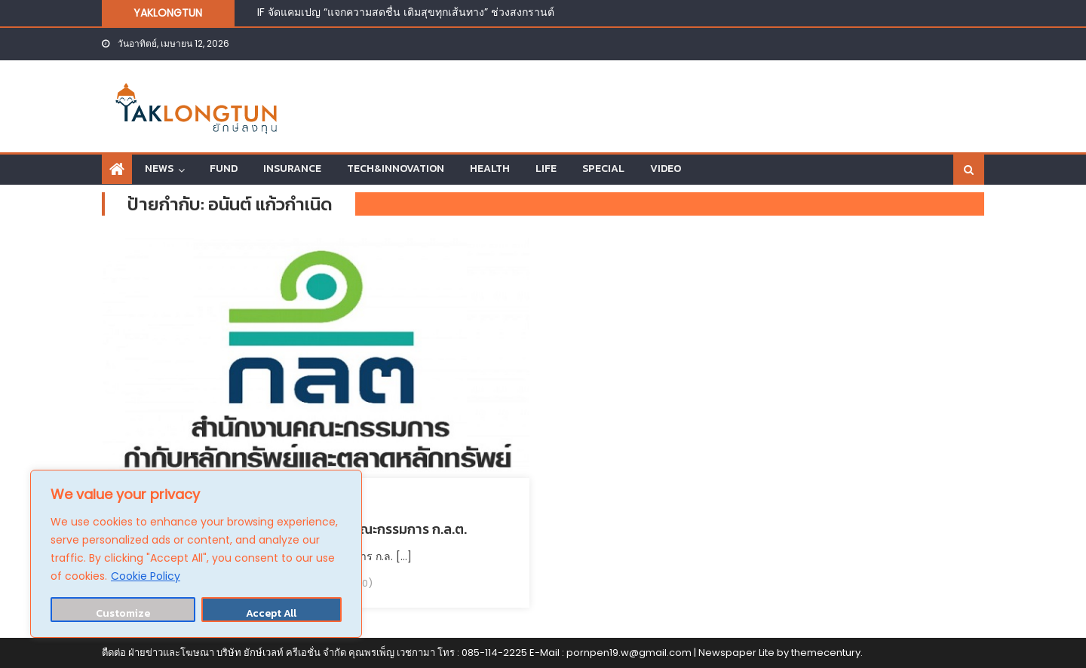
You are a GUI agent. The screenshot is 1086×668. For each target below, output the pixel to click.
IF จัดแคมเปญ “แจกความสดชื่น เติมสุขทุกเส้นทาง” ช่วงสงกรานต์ (405, 12)
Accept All (271, 613)
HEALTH (490, 168)
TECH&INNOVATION (395, 168)
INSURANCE (292, 168)
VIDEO (665, 168)
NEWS (159, 168)
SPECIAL (603, 168)
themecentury (826, 652)
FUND (224, 168)
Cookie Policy (145, 576)
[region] (196, 554)
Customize (123, 613)
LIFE (546, 168)
